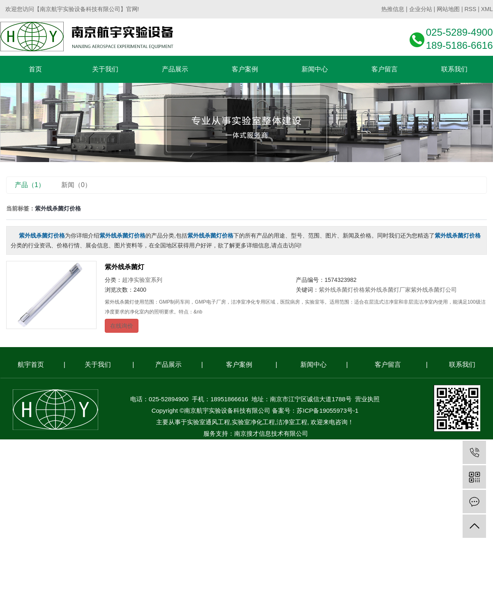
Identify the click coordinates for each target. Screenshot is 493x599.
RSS (470, 9)
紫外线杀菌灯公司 (434, 289)
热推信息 (392, 9)
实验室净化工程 (253, 421)
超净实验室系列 (142, 280)
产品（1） (30, 184)
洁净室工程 (291, 421)
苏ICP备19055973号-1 (327, 410)
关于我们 (98, 364)
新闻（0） (76, 184)
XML (487, 9)
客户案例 (239, 364)
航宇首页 (31, 364)
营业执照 (367, 399)
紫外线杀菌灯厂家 (388, 289)
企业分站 (420, 9)
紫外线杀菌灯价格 (342, 289)
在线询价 (121, 325)
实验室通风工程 (208, 421)
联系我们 (462, 364)
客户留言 (388, 364)
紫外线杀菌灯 (124, 266)
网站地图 (448, 9)
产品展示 (168, 364)
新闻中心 (313, 364)
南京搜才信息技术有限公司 (271, 433)
